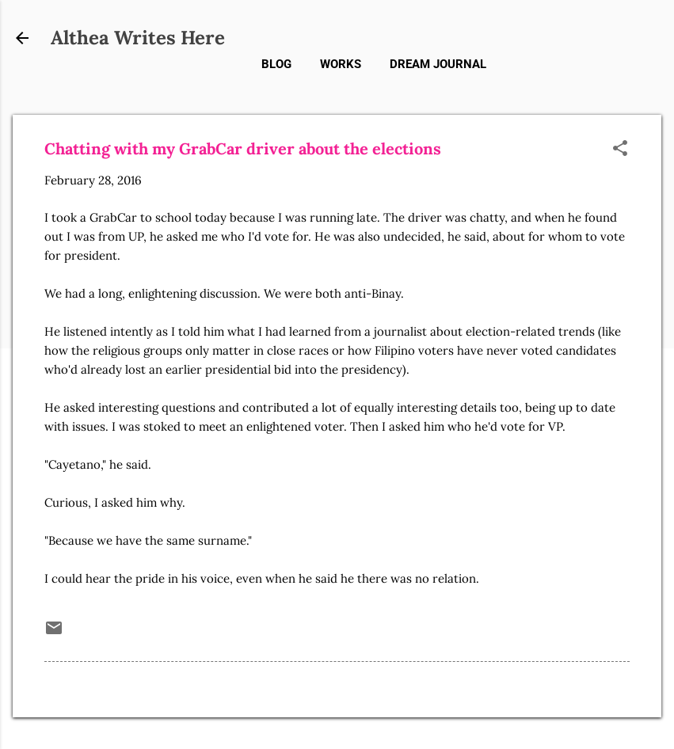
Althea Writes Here (138, 37)
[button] (620, 149)
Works (340, 64)
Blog (276, 64)
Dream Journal (438, 64)
